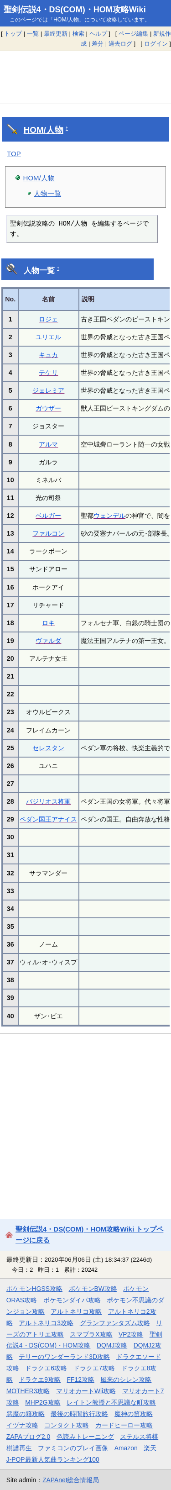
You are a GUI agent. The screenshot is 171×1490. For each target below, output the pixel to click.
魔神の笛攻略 (133, 1413)
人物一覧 (47, 193)
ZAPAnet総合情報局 (70, 1480)
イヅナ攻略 (22, 1425)
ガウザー (48, 408)
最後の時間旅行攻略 (79, 1413)
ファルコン (48, 533)
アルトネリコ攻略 (76, 1311)
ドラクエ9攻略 (40, 1379)
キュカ (48, 354)
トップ (13, 33)
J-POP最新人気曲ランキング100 (52, 1459)
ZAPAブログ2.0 (28, 1436)
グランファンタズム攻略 (115, 1323)
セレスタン (48, 748)
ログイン (156, 43)
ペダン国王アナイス (48, 819)
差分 (98, 43)
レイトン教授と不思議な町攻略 (111, 1402)
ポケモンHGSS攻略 (34, 1288)
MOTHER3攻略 (28, 1391)
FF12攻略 (80, 1379)
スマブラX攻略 (91, 1334)
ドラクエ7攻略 (94, 1368)
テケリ (48, 372)
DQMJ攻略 (112, 1345)
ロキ (48, 623)
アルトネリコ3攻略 (46, 1323)
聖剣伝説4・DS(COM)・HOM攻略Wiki (75, 9)
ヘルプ (98, 33)
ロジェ (48, 319)
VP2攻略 (131, 1334)
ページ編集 (133, 33)
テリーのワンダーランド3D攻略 (64, 1356)
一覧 (33, 33)
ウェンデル (109, 515)
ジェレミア (48, 390)
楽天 (150, 1448)
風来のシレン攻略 (125, 1379)
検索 (78, 33)
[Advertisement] (85, 77)
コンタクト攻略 (66, 1425)
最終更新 (55, 33)
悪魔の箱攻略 (25, 1413)
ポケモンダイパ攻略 (72, 1300)
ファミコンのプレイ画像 (73, 1448)
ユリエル (48, 337)
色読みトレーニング (85, 1436)
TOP (14, 154)
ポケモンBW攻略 (93, 1288)
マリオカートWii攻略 (86, 1391)
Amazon (126, 1448)
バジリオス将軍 (48, 801)
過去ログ (120, 43)
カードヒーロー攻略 (124, 1425)
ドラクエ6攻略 (46, 1368)
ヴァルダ (48, 640)
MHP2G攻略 (42, 1402)
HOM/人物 (43, 130)
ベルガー (48, 515)
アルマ (48, 444)
